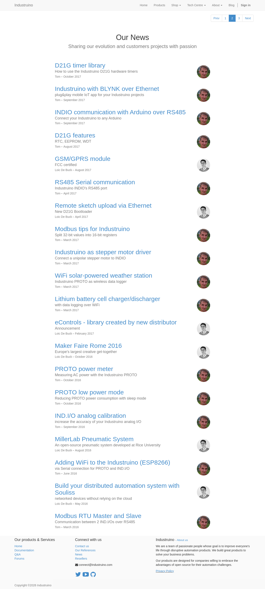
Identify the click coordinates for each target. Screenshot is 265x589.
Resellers (81, 558)
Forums (19, 558)
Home (18, 546)
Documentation (24, 550)
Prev (216, 18)
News (78, 554)
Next (248, 18)
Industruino (23, 5)
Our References (85, 550)
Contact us (82, 546)
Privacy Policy (165, 571)
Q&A (17, 554)
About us (182, 540)
